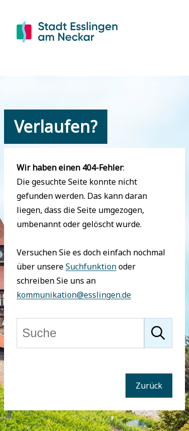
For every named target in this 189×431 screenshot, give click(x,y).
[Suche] (80, 333)
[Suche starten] (158, 333)
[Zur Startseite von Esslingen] (67, 43)
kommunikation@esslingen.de (74, 294)
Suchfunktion (91, 266)
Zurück (149, 385)
